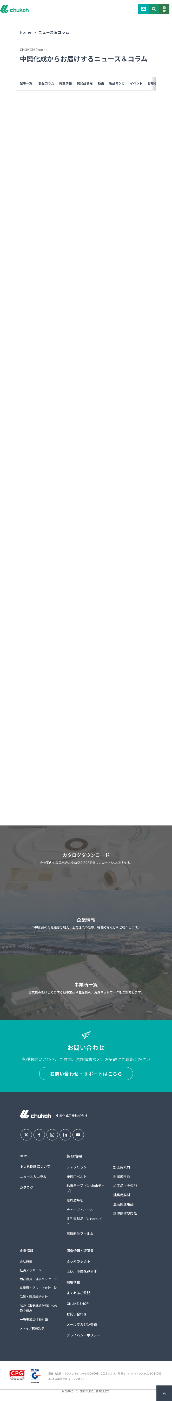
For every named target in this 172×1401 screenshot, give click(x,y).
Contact (143, 9)
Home (25, 32)
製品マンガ (117, 83)
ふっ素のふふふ (78, 1261)
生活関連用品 (123, 1204)
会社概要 (26, 1261)
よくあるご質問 (78, 1292)
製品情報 (74, 1156)
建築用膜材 (121, 1194)
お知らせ (154, 83)
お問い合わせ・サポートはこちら (86, 1073)
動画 (101, 83)
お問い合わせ (77, 1314)
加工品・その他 (125, 1185)
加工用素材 (121, 1167)
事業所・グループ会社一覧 (38, 1287)
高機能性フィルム (80, 1233)
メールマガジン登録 (82, 1324)
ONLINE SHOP (78, 1303)
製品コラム (46, 83)
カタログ (26, 1187)
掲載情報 (65, 83)
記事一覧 (26, 83)
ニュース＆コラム (33, 1176)
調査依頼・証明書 (80, 1250)
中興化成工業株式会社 (14, 9)
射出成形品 (121, 1176)
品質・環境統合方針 (34, 1296)
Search (154, 9)
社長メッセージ (31, 1270)
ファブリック (77, 1167)
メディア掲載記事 (32, 1328)
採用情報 (73, 1282)
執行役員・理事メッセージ (38, 1279)
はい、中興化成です (82, 1271)
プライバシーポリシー (83, 1335)
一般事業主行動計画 (34, 1319)
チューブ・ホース (80, 1209)
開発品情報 (84, 83)
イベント (136, 83)
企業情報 (26, 1250)
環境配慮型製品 (125, 1213)
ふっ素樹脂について (35, 1166)
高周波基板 (75, 1200)
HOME (25, 1155)
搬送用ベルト (77, 1176)
